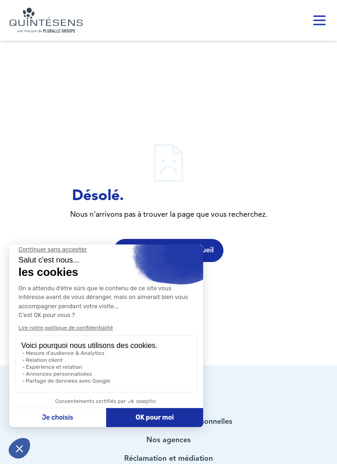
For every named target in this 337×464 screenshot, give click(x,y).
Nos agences (168, 440)
